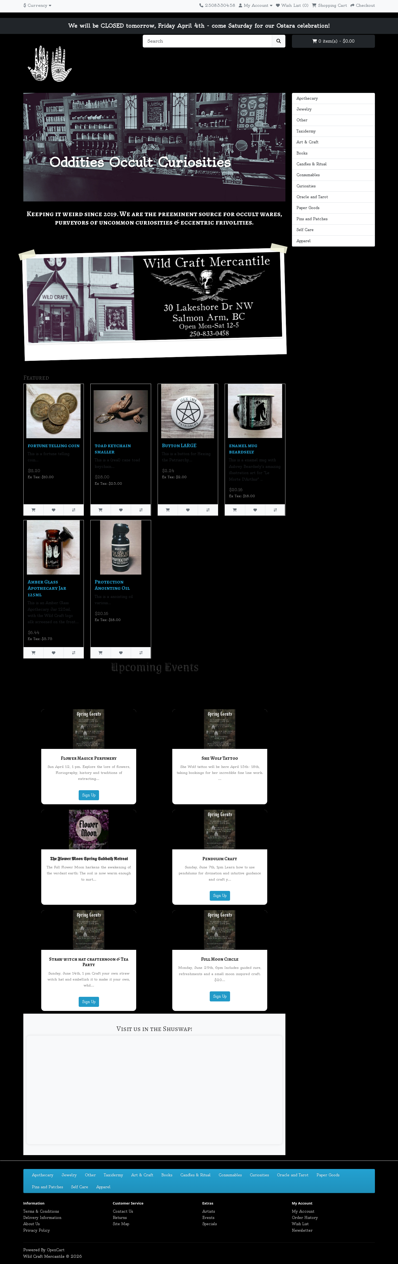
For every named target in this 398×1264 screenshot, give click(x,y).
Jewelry (304, 109)
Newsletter (302, 1230)
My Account (303, 1211)
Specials (209, 1224)
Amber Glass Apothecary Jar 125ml (47, 588)
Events (208, 1217)
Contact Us (123, 1211)
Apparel (304, 241)
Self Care (305, 230)
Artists (208, 1211)
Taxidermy (306, 131)
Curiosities (306, 186)
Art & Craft (308, 142)
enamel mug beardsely (243, 448)
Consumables (308, 175)
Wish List (300, 1224)
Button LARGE (179, 445)
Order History (305, 1217)
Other (302, 120)
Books (302, 153)
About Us (31, 1224)
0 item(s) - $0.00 (333, 41)
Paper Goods (308, 208)
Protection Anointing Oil (112, 585)
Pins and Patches (312, 219)
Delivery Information (42, 1217)
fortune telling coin (53, 445)
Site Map (121, 1224)
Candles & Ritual (312, 164)
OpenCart (56, 1250)
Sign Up (88, 795)
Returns (120, 1217)
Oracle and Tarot (312, 197)
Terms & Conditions (41, 1211)
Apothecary (307, 98)
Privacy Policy (36, 1230)
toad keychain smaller (113, 448)
